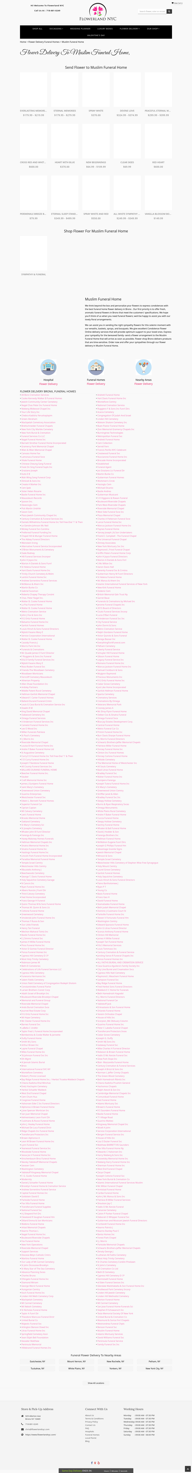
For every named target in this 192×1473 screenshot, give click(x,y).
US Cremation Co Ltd (107, 1268)
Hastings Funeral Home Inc (34, 852)
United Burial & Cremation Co (112, 1316)
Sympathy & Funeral (33, 274)
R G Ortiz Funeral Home (33, 618)
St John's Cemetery (106, 1265)
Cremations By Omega (108, 701)
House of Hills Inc (106, 1017)
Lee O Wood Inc (29, 728)
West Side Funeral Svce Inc (110, 511)
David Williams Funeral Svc (110, 1337)
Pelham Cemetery (106, 646)
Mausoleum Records (31, 498)
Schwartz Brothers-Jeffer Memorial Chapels (118, 742)
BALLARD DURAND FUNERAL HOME (39, 769)
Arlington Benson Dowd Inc (35, 1327)
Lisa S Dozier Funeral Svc (109, 1141)
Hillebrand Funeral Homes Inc (36, 1347)
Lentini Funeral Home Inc (34, 577)
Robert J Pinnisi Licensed (33, 1076)
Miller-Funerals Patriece (33, 732)
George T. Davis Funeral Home (36, 876)
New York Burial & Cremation (35, 432)
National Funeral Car (107, 1000)
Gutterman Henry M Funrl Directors (115, 573)
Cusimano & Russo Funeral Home (38, 1120)
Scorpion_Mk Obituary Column (112, 1020)
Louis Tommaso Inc (107, 948)
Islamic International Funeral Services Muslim (120, 1182)
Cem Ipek (26, 487)
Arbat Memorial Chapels (33, 1227)
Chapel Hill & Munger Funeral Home (39, 535)
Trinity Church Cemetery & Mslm (37, 573)
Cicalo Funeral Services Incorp (112, 611)
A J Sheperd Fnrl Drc (31, 1213)
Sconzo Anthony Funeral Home (112, 931)
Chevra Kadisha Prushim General (113, 1082)
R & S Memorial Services (109, 945)
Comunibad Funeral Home (110, 1096)
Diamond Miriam (29, 1282)
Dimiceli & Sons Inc (30, 480)
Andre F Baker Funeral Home (111, 814)
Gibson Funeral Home (108, 656)
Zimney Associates (106, 542)
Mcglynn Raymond (106, 673)
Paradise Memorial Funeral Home (38, 859)
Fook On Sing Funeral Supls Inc (36, 467)
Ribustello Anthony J (31, 869)
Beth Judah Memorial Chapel (111, 907)
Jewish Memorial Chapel (109, 852)
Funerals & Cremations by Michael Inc (116, 601)
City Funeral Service (107, 621)
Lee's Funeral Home (31, 814)
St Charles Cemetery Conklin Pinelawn (116, 1261)
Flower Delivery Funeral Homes (44, 41)
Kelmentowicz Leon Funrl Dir (35, 1117)
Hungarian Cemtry (30, 1289)
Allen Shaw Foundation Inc (34, 683)
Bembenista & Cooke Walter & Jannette (40, 1034)
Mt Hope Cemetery (30, 1017)
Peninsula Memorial (31, 1344)
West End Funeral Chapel (33, 1093)
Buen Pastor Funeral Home (110, 425)
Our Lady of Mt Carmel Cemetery (37, 1261)
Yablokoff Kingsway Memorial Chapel (39, 1172)
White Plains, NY (76, 1368)
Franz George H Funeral (33, 900)
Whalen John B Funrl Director (35, 831)
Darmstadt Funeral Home (110, 1279)
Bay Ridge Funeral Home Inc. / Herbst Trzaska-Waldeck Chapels (53, 1079)
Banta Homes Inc (106, 1234)
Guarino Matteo (105, 1120)
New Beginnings (96, 162)
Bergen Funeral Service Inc (110, 1134)
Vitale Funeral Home (31, 460)
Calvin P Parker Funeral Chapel (112, 1213)
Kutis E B (25, 474)
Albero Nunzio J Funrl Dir (33, 890)
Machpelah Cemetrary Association (38, 422)
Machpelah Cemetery (32, 1299)
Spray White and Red (96, 213)
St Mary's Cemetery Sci (32, 824)
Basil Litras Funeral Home (110, 769)
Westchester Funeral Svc (33, 797)
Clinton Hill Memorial (107, 934)
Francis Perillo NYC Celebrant (111, 449)
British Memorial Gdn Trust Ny (112, 594)
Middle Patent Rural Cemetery (36, 690)
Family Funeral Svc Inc (108, 1344)
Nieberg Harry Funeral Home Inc (113, 1162)
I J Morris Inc (27, 738)
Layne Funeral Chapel (32, 1048)
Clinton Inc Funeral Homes (110, 752)
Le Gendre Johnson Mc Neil (34, 525)
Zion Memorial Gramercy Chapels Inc (115, 429)
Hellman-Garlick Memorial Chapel (38, 694)
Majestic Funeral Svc (31, 1323)
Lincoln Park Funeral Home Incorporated (41, 855)
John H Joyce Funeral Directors (112, 556)
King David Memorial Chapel (35, 711)
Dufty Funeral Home (31, 1038)
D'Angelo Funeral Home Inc (35, 1279)
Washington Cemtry (107, 921)
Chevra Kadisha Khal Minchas (36, 1082)
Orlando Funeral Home (108, 1010)
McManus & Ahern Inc (32, 584)
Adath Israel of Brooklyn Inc (35, 993)
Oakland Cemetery (30, 821)
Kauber (25, 776)
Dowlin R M (27, 708)
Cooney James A (105, 708)
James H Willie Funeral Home (35, 941)
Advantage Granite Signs (109, 849)
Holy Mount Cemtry (107, 866)
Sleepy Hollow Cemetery (109, 800)
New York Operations (32, 1244)
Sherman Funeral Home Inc (111, 1165)
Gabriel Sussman (29, 591)
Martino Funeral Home (32, 1258)
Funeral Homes (92, 1434)
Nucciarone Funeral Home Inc (112, 456)
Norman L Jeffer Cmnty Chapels (113, 1072)
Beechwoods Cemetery (32, 873)
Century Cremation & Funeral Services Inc (42, 518)
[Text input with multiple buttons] (152, 11)
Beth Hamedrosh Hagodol (110, 993)
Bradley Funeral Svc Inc (108, 797)
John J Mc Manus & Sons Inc (111, 1196)
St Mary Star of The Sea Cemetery (38, 1268)
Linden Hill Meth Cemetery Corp (37, 1296)
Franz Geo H (103, 897)
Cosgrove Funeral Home (33, 1100)
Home (23, 41)
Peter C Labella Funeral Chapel (112, 1027)
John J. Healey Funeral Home (35, 1124)
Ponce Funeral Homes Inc (34, 952)
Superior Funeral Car (31, 804)
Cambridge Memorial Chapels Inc (114, 1093)
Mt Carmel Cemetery (107, 1303)
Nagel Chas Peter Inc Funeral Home (39, 405)
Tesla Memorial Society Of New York (115, 1313)
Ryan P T (101, 886)
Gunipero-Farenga (106, 780)
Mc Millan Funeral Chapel (110, 1186)
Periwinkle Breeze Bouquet (33, 213)
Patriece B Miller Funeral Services (113, 1199)
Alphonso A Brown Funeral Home (37, 1107)
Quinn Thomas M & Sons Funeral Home (41, 904)
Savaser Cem (27, 1165)
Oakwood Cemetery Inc (33, 714)
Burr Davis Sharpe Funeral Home (113, 735)
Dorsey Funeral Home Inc (110, 749)
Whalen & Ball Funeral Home (111, 828)
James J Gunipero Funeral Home (37, 783)
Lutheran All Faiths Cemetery (111, 1254)
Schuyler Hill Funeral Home (110, 652)
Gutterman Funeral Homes (110, 477)
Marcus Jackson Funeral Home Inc (114, 525)
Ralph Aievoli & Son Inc (108, 1089)
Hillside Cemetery (106, 759)
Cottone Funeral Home (32, 910)
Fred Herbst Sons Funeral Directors (114, 986)
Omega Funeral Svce (107, 718)
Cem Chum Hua (29, 1096)
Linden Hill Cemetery (107, 418)
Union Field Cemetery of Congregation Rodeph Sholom (48, 983)
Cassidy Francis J (29, 642)
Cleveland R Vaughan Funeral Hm (38, 1217)
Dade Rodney (28, 553)
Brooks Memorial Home (33, 818)
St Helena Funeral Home (33, 566)
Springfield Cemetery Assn (34, 1334)
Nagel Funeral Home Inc (33, 439)
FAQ (87, 1428)
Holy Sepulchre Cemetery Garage (37, 879)
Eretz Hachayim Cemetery (34, 1086)
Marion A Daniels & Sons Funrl (36, 563)
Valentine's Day (96, 35)
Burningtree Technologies (110, 432)
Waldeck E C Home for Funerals (113, 990)
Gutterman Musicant (107, 494)
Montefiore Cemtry (106, 401)
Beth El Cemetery (106, 1272)
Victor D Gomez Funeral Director (37, 948)
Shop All (38, 28)
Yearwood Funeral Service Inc (36, 1148)
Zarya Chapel (103, 1172)
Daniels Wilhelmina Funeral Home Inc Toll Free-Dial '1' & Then (52, 522)
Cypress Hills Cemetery (32, 972)
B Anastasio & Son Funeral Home (113, 1007)
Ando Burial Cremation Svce (35, 1007)
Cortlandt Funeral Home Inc (111, 1224)
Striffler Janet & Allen (107, 794)
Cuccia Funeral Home (108, 818)
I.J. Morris (102, 1241)
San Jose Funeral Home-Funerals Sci (115, 1306)
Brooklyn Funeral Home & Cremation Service (43, 1186)
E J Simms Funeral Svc (32, 938)
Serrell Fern (103, 446)
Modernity (26, 1179)
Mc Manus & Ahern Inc (108, 580)
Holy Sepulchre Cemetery (110, 876)
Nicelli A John (103, 1127)
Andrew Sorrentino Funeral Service (38, 1189)
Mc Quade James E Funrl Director (37, 652)
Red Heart (158, 162)
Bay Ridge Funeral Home (109, 983)
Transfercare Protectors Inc (34, 1134)
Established (103, 463)
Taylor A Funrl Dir (30, 1313)
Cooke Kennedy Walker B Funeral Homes (41, 398)
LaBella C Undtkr (29, 1027)
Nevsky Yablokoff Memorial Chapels (39, 1162)
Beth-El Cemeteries (30, 965)
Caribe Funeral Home (108, 1193)
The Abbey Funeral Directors (35, 539)
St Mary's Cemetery (107, 787)
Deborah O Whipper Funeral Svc (113, 1217)
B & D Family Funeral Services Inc (37, 659)
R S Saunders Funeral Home (111, 1110)
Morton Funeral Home (108, 1299)
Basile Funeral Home (107, 1113)
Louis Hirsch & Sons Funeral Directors (40, 628)
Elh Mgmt (26, 1058)
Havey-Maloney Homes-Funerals (37, 838)
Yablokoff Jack (104, 1003)
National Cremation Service (111, 405)
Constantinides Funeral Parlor (36, 986)
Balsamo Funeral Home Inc (34, 621)
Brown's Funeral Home (108, 1107)
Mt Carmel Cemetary (31, 1303)
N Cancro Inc (27, 883)
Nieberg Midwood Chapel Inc (35, 408)
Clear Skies (127, 162)
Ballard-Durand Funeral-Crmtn (36, 701)
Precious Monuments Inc (109, 677)
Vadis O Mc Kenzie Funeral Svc (112, 1055)
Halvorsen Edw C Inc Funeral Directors (40, 1103)
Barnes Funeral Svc (30, 1024)
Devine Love (127, 110)
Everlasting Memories (33, 110)
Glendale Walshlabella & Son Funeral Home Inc (120, 1285)
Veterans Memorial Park (109, 704)
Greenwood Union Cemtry (110, 790)
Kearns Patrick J (105, 1227)
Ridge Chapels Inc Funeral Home (37, 1131)
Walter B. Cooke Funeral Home (36, 601)
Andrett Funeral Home (108, 394)
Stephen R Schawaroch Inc (110, 1310)
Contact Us (90, 1425)
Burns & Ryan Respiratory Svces (113, 804)
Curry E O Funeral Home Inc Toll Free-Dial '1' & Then (47, 756)
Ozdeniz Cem (104, 591)
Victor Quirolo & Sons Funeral (112, 635)
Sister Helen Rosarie (31, 491)
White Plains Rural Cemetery (111, 811)
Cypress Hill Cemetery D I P (34, 955)
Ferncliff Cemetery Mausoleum (36, 677)
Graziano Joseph (29, 470)
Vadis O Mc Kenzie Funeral (110, 1206)
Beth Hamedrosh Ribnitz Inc (111, 1079)
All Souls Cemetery (106, 766)
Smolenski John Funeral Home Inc (38, 917)
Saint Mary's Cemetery (32, 787)
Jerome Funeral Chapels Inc (111, 604)
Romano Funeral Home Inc (110, 663)
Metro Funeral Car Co (108, 728)
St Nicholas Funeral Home (34, 1310)
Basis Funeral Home (107, 893)
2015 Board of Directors (109, 608)
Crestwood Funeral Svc (108, 453)
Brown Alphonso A (30, 1137)
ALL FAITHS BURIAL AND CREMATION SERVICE (120, 962)
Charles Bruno (28, 1275)
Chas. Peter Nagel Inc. (32, 597)
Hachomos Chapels (107, 1086)
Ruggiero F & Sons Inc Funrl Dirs (113, 408)
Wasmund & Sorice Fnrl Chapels (113, 1320)
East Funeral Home (106, 1100)
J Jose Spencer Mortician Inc (35, 1110)
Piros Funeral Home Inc (33, 945)
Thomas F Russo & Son (32, 921)
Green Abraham (29, 418)
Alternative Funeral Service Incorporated (41, 546)
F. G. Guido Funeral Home (34, 1175)
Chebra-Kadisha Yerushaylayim (36, 415)
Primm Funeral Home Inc (109, 732)
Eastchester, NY (37, 1361)
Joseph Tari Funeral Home (110, 941)
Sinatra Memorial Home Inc (35, 845)
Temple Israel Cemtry (32, 862)
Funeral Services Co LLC (33, 436)
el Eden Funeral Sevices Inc (110, 1282)
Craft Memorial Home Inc (34, 780)
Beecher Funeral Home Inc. (34, 773)
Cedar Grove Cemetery (108, 683)
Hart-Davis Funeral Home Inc (35, 570)
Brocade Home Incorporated (111, 460)
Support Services (29, 1251)
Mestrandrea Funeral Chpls (110, 1323)
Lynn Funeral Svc (29, 1144)
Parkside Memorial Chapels (111, 1244)
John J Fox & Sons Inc (31, 615)
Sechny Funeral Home (108, 824)
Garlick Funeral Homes (32, 625)
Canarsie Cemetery (106, 1210)
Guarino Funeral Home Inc (110, 1024)
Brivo (24, 1065)
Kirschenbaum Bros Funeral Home (38, 1158)
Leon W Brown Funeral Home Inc (37, 1141)
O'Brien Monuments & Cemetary (37, 549)
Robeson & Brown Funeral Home (113, 1051)
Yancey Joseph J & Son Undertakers (114, 532)
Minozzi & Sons (104, 855)
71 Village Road (105, 1117)
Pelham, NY (154, 1361)
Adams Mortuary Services (110, 1334)
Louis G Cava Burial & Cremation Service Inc (43, 704)
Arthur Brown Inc (30, 1045)
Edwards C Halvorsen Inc (109, 1151)
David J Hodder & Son (108, 831)
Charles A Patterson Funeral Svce (113, 518)
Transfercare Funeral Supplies (36, 1206)
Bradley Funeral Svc (107, 773)
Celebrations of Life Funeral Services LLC (41, 969)
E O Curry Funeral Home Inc (35, 759)
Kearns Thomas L (30, 1230)
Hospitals (89, 1431)
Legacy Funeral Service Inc (110, 659)
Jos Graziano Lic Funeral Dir (111, 470)
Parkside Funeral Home (33, 1199)
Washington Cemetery (32, 1168)
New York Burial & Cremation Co (113, 1179)
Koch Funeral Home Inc (33, 1292)
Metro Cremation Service (33, 611)
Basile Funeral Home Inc (33, 494)
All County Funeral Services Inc (36, 766)
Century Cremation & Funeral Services (116, 1065)
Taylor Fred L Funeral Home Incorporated (42, 1031)
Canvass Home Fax (30, 453)
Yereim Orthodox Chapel (109, 1014)
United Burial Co (29, 1320)
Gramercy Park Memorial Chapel (37, 446)
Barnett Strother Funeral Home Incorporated (43, 443)
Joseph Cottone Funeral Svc (111, 1175)
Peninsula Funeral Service (110, 1341)
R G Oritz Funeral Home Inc (111, 680)
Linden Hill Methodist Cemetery (113, 1296)
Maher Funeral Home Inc (109, 776)
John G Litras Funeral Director (112, 928)
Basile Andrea (104, 491)
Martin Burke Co (105, 474)
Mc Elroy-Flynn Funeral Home (112, 711)
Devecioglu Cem (29, 504)
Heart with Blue (65, 162)
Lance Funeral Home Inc (109, 522)
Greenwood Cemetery (32, 914)
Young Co (102, 890)
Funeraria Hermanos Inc (33, 976)
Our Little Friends (30, 924)
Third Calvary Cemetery (33, 893)
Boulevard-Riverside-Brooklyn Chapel (39, 996)
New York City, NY (154, 1368)
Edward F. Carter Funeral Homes (37, 697)
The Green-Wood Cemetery (111, 1076)
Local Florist (90, 1438)
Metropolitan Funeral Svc (109, 436)
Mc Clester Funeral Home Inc (35, 1020)
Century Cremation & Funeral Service (115, 952)
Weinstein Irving (29, 542)
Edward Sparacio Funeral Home (113, 924)
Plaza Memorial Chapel (108, 515)
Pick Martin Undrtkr (31, 508)
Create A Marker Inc (31, 484)
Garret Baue (103, 597)
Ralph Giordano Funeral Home (112, 632)
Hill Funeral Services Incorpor (36, 556)
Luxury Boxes (105, 28)
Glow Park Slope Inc (107, 1058)
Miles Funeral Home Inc (33, 1051)
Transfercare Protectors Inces (112, 1031)
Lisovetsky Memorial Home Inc (112, 1158)
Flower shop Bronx (144, 338)
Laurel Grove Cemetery (108, 869)
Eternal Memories (65, 110)
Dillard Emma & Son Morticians (36, 1220)
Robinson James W (30, 962)
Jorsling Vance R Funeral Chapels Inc (115, 955)
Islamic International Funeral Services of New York (122, 584)
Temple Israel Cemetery (109, 859)
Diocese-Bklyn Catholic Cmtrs (36, 1254)
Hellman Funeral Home (108, 838)
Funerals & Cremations (32, 649)
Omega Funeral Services (33, 718)
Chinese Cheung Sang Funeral (36, 463)
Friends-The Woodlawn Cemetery (37, 670)
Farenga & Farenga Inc (32, 835)
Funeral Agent (104, 467)
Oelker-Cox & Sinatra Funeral (111, 714)
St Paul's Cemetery (30, 735)
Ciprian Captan (28, 807)
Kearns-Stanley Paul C (108, 1230)
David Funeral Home (107, 900)
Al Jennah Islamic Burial (33, 1062)
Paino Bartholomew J (107, 883)
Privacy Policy (91, 1421)
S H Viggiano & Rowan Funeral (112, 498)
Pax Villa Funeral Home (32, 1203)
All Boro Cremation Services (35, 394)
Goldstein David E (30, 1196)
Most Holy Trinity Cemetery (34, 959)
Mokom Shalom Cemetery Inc (112, 422)
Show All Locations (96, 1383)
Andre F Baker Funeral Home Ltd (37, 749)
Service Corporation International (38, 635)
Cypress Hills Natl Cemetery (111, 972)
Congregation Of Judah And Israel (114, 415)
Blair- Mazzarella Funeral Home (113, 1062)
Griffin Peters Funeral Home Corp (114, 553)
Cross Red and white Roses (33, 162)
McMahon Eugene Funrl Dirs (111, 842)
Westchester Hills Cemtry (33, 866)
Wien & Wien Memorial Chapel (36, 449)
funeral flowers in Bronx (106, 312)
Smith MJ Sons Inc (106, 1041)
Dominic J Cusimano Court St (111, 910)
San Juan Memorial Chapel (34, 1113)
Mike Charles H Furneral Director (113, 1048)
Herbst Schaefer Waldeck (33, 1089)
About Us (89, 1415)
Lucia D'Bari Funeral (107, 615)
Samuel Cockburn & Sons (109, 670)
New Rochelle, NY (115, 1361)
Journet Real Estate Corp (33, 1010)
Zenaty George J (105, 1251)
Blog (87, 1441)
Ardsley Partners (29, 687)
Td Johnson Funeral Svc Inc (34, 1055)
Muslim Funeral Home (73, 41)
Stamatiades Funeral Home (110, 904)
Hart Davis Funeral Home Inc (111, 398)
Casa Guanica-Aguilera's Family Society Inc (118, 965)
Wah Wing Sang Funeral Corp (36, 477)
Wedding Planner (80, 28)
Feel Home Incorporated (33, 897)
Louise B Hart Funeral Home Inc (37, 745)
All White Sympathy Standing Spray (127, 213)
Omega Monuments (107, 807)
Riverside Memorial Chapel (110, 508)
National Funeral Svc (31, 1210)
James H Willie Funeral (108, 938)
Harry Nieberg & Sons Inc (110, 1155)
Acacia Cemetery (105, 412)
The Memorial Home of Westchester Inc (117, 763)
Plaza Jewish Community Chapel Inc (39, 515)
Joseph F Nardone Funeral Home (37, 763)
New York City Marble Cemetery (37, 429)
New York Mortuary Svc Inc (110, 546)
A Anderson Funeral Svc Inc (111, 618)
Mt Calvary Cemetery (31, 811)
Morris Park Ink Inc (30, 646)
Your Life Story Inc (30, 412)
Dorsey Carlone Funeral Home (112, 756)
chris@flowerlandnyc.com (37, 1429)
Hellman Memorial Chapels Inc (36, 842)
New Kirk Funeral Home (109, 587)
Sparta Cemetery (105, 694)
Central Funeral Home (108, 725)
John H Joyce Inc (29, 560)
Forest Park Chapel (106, 1237)
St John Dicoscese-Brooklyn (34, 1265)
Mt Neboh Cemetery (31, 1306)
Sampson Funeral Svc (108, 979)
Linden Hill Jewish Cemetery (111, 1292)
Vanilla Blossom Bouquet (158, 213)
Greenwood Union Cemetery (35, 790)
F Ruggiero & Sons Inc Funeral (36, 656)
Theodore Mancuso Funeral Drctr (37, 1316)
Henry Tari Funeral (30, 928)
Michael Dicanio (105, 487)
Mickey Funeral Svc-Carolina (35, 529)
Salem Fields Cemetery (32, 979)
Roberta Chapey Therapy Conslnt (37, 594)
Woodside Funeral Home (33, 1151)
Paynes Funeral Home (108, 529)
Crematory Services (107, 697)
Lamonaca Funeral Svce (33, 456)
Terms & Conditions (94, 1418)
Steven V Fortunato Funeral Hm (113, 917)
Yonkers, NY (115, 1368)
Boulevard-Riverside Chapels (111, 501)
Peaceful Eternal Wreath (158, 110)
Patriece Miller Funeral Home (111, 745)
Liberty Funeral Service (108, 649)
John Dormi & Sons (106, 625)
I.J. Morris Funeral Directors (111, 738)
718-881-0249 (53, 10)
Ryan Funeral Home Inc (33, 886)
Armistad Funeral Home (109, 1189)
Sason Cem (26, 511)
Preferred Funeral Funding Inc (36, 532)
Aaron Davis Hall (105, 566)
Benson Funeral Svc (107, 1327)
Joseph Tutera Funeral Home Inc (113, 783)
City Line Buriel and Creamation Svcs (115, 969)
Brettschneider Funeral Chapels (37, 425)
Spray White (96, 110)
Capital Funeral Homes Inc (34, 1193)
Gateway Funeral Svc (107, 1045)
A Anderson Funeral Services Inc (37, 721)
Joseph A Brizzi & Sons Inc (110, 1069)
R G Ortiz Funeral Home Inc (35, 1014)
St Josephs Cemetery (31, 828)
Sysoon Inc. (27, 501)
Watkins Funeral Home (32, 1224)
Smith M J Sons (28, 1041)
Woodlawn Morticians (32, 673)
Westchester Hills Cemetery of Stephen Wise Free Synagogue (127, 862)
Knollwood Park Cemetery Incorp (113, 1289)
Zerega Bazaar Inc (106, 639)
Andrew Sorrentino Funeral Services (39, 580)
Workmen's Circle (106, 480)
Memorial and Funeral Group (35, 1000)
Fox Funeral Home (30, 1241)
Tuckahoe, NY (37, 1368)
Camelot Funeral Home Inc (34, 725)
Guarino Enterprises (31, 794)
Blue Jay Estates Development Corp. (115, 721)
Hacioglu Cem (104, 484)
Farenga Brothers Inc (107, 835)
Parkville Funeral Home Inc (110, 914)
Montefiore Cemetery (32, 1072)
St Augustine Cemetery (32, 752)
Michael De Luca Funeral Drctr (36, 1127)
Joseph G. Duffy (105, 1038)
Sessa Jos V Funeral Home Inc (36, 1155)
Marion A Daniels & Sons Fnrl (111, 560)
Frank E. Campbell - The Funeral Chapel (116, 535)
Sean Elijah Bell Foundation (34, 1337)
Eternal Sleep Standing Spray (64, 213)
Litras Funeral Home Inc (33, 1330)
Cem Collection (104, 443)
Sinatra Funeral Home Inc (34, 849)
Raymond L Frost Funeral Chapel (113, 549)
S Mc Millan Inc (104, 563)
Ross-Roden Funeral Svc (33, 666)
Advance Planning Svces (33, 1272)
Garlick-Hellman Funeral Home (112, 690)
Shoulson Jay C (104, 1203)
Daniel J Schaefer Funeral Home (37, 1182)
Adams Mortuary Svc (107, 1103)
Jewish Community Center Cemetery (39, 401)
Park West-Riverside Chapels (111, 504)
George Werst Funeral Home (35, 1285)
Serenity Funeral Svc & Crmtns (112, 570)
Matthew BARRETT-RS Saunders (113, 1144)
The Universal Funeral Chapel (112, 539)
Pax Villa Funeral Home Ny (110, 1148)
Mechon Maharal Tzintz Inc (34, 931)
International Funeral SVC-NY (35, 1069)
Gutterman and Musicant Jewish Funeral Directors (122, 1220)
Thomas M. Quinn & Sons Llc (35, 907)
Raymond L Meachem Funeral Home (115, 976)
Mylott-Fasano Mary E (32, 632)
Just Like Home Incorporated (111, 687)
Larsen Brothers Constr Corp (35, 990)
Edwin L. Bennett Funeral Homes (37, 800)
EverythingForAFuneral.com (111, 642)
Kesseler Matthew (30, 1341)
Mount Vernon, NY (76, 1361)
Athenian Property (30, 680)
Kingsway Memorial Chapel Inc (112, 1124)
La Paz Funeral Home (31, 604)
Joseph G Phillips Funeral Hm (111, 845)
